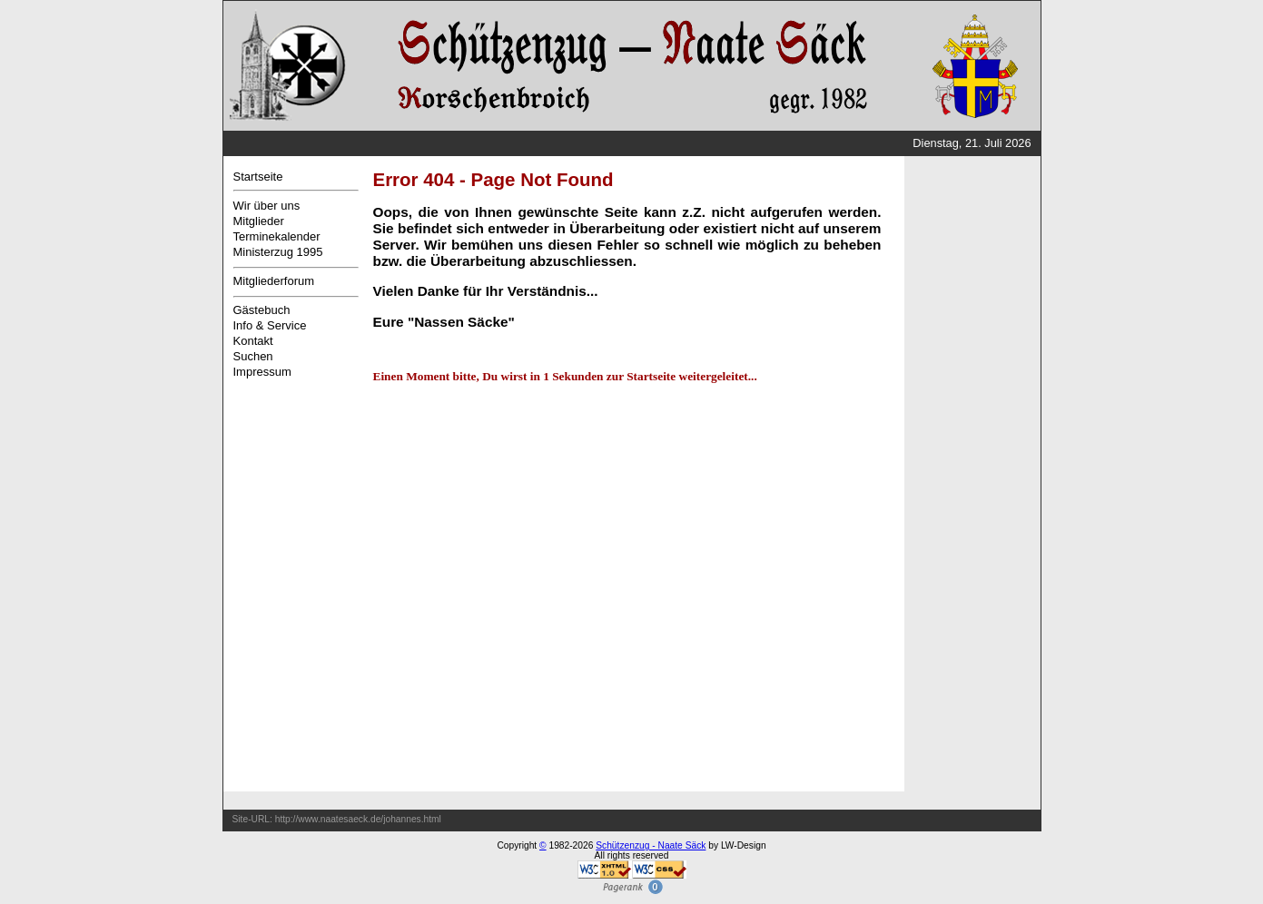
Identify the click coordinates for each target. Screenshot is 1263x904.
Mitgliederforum (274, 281)
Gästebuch (262, 310)
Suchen (253, 356)
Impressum (262, 371)
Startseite (258, 176)
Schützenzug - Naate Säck (651, 845)
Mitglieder (258, 221)
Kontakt (253, 341)
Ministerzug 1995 (278, 252)
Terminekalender (277, 236)
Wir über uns (267, 205)
